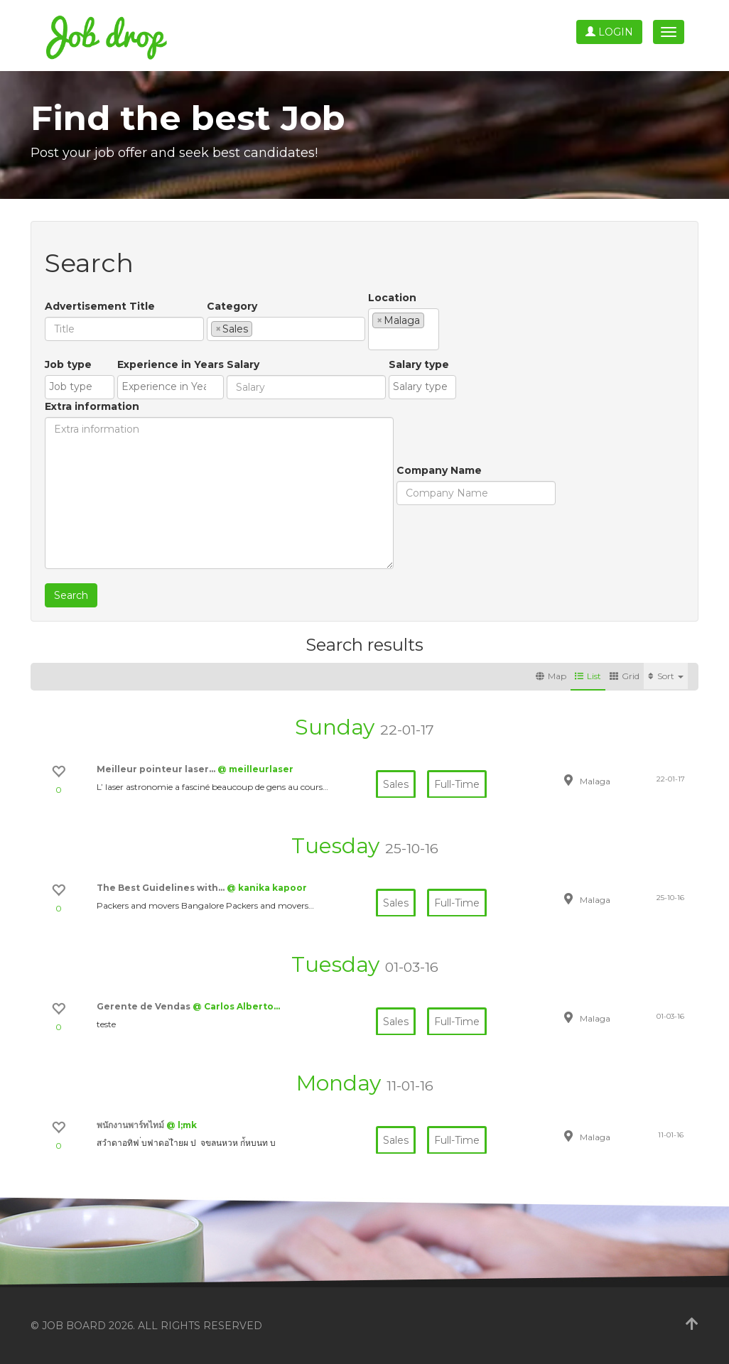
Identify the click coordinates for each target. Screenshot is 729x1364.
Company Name (439, 470)
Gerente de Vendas (145, 1006)
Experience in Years (170, 364)
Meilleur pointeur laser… (157, 769)
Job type (68, 364)
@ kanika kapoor (267, 887)
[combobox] (286, 329)
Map (551, 676)
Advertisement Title (100, 306)
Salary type (419, 364)
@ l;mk (181, 1125)
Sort (666, 676)
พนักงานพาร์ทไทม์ (131, 1125)
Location (392, 297)
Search (71, 595)
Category (232, 306)
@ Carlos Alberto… (236, 1006)
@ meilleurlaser (255, 769)
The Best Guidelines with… (162, 887)
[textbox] (260, 328)
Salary (243, 364)
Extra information (92, 406)
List (588, 676)
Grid (624, 676)
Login (609, 32)
